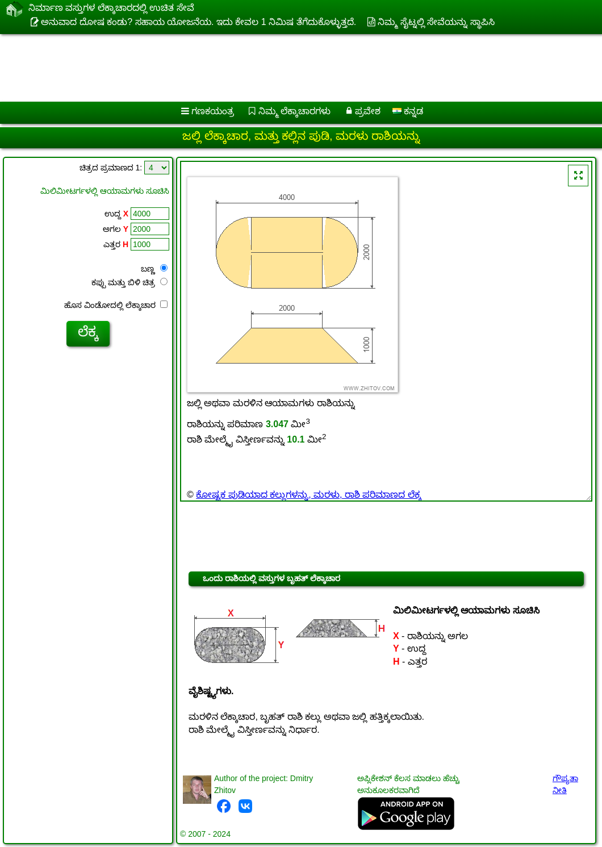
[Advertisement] (290, 63)
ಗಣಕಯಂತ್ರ (212, 111)
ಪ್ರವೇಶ (368, 111)
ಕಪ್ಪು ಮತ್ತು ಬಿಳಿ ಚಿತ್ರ (129, 282)
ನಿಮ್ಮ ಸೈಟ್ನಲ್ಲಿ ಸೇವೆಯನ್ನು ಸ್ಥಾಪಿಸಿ (436, 22)
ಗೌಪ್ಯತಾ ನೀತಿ (565, 784)
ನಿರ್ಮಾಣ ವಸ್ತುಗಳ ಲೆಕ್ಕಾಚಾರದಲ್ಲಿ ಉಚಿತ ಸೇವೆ (111, 9)
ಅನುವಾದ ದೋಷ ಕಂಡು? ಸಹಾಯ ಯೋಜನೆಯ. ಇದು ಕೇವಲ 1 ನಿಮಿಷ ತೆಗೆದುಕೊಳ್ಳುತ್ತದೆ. (198, 22)
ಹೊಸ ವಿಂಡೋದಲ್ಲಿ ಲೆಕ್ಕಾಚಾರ (116, 305)
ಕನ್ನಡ (407, 111)
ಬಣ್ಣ (154, 268)
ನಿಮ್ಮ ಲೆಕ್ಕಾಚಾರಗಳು (294, 111)
